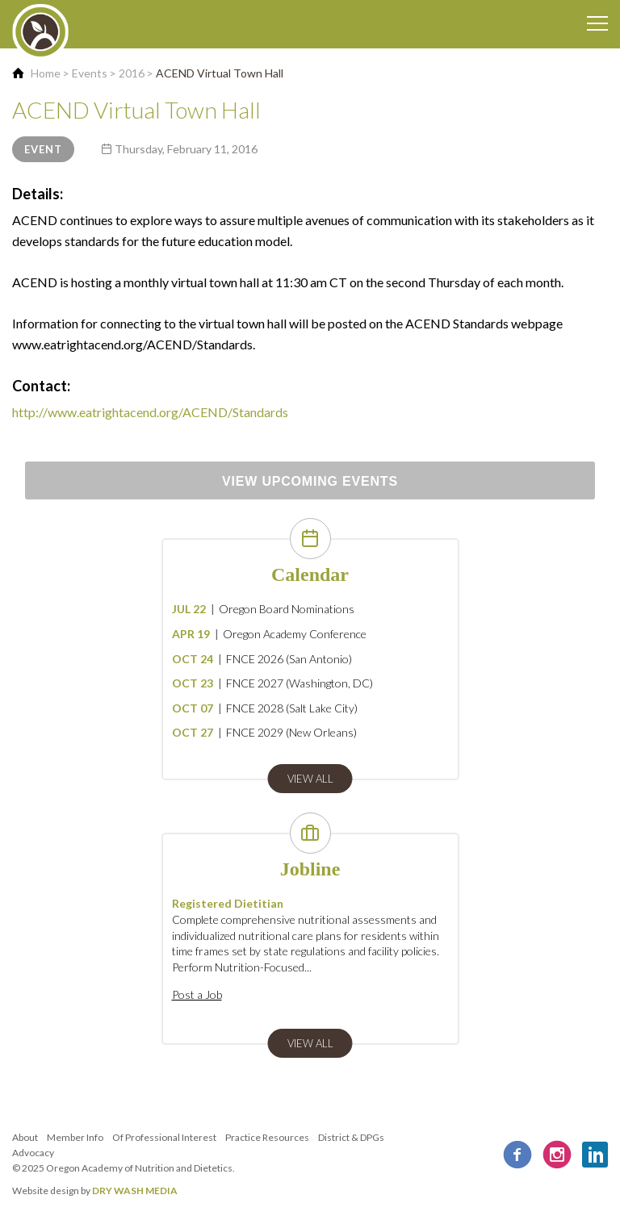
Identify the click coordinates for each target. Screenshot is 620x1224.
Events (89, 73)
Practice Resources (267, 1137)
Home (46, 73)
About (25, 1137)
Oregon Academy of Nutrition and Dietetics (139, 1168)
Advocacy (33, 1153)
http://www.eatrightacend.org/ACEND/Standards (150, 412)
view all (310, 778)
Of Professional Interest (164, 1137)
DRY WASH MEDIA (135, 1190)
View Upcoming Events (310, 481)
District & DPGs (351, 1137)
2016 (132, 73)
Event (43, 149)
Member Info (75, 1137)
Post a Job (197, 994)
